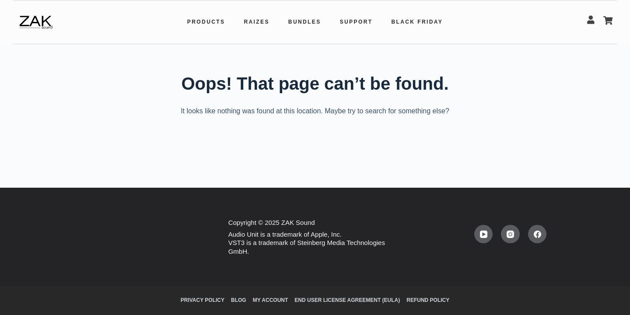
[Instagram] (510, 234)
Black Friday (417, 22)
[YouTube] (483, 234)
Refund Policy (427, 300)
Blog (238, 300)
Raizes (256, 22)
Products (206, 22)
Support (356, 22)
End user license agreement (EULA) (347, 300)
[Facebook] (537, 234)
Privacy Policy (202, 300)
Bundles (304, 22)
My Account (270, 300)
